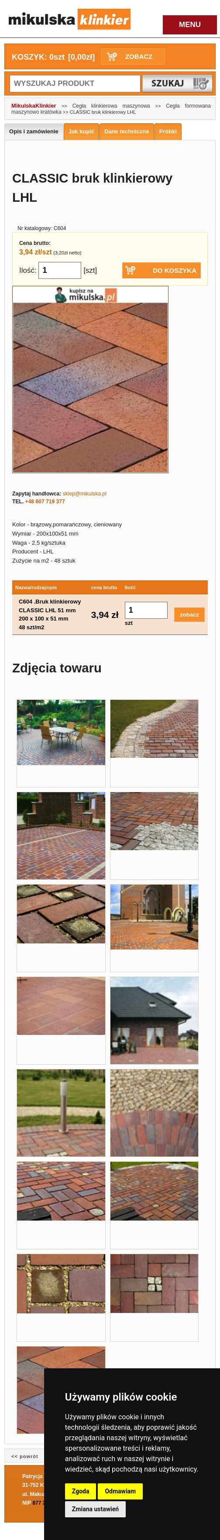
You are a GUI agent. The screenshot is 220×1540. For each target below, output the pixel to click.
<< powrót (24, 1456)
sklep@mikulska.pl (85, 494)
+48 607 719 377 (45, 502)
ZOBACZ (139, 56)
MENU (190, 24)
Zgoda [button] (80, 1491)
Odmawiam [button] (120, 1491)
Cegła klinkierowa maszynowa (111, 106)
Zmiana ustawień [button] (95, 1509)
